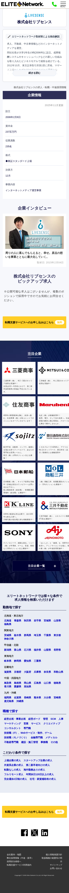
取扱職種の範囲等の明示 (52, 860)
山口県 (47, 683)
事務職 (44, 742)
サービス (36, 723)
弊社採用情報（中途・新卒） (20, 858)
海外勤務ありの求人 (34, 769)
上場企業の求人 (12, 760)
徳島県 (57, 683)
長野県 (57, 649)
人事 (61, 719)
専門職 (27, 728)
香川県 (7, 686)
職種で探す (10, 711)
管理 (45, 719)
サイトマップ (56, 865)
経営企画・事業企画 (15, 719)
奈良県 (47, 671)
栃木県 (17, 635)
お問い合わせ (56, 868)
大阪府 (27, 671)
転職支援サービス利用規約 (19, 865)
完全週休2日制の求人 (15, 779)
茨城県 (7, 635)
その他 (54, 742)
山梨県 (47, 649)
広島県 (37, 683)
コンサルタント (12, 728)
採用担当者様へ (14, 861)
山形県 (57, 620)
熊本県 (37, 697)
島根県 (17, 683)
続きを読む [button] (34, 72)
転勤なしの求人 (12, 769)
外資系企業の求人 (13, 765)
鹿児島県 (9, 701)
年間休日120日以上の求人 (40, 774)
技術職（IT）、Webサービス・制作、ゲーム (28, 732)
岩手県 (37, 620)
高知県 (27, 686)
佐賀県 (17, 697)
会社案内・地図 (14, 854)
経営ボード (34, 719)
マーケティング (12, 723)
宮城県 (47, 620)
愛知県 (27, 660)
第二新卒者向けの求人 (38, 765)
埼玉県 (37, 635)
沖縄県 (20, 701)
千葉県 (47, 635)
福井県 (37, 649)
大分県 (47, 697)
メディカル (51, 737)
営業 (26, 723)
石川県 (27, 649)
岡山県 (27, 683)
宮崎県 (57, 697)
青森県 (17, 620)
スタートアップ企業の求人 (38, 760)
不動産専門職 (11, 742)
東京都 (57, 635)
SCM (53, 719)
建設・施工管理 (29, 742)
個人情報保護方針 (54, 854)
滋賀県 (7, 671)
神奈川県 (9, 638)
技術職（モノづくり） (16, 737)
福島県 (7, 624)
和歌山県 (58, 671)
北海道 (7, 620)
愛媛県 (17, 686)
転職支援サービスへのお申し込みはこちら (34, 322)
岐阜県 (7, 660)
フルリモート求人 (13, 774)
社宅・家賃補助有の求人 (43, 779)
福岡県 (7, 697)
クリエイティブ (51, 723)
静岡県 (17, 660)
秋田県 (27, 620)
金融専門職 (37, 737)
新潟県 (7, 649)
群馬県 (27, 635)
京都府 (17, 671)
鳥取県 (7, 683)
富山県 (17, 649)
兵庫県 (37, 671)
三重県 (37, 660)
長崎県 (27, 697)
